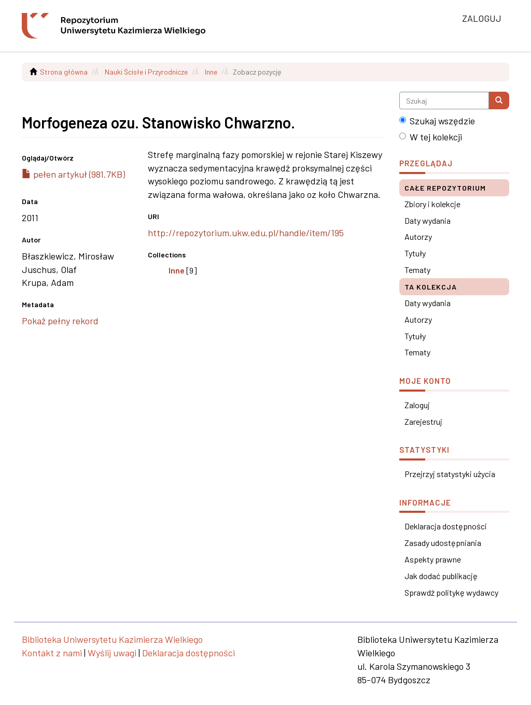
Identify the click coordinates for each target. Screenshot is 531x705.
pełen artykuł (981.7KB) (73, 174)
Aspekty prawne (432, 559)
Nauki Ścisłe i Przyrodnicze (146, 71)
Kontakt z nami (52, 652)
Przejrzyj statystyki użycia (449, 474)
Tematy (417, 270)
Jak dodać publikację (441, 576)
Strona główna (64, 71)
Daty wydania (427, 220)
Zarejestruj (423, 421)
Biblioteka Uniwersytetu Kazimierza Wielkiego (112, 639)
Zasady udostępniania (442, 543)
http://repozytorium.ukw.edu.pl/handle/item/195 (246, 232)
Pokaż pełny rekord (60, 320)
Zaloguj (417, 405)
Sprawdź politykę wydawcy (451, 592)
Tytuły (415, 253)
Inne (211, 71)
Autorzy (418, 236)
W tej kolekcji (430, 136)
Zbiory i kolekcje (432, 204)
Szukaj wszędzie (437, 120)
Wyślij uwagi (112, 652)
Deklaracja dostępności (445, 526)
